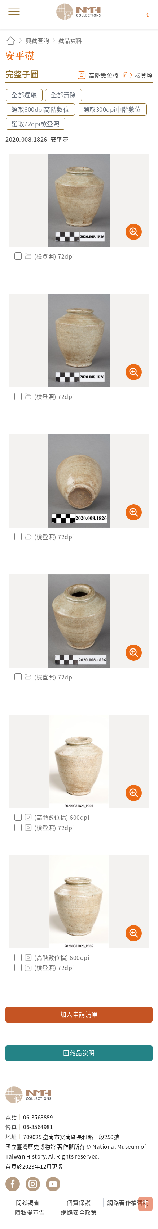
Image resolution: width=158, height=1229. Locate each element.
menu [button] (14, 11)
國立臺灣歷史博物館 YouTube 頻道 (53, 1184)
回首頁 (10, 40)
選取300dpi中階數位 (112, 109)
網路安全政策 (79, 1212)
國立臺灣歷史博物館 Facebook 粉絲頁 (12, 1184)
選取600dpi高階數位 (40, 109)
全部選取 (24, 95)
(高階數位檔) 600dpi (56, 817)
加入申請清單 (79, 1014)
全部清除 (63, 95)
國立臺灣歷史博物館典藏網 (80, 11)
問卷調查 (28, 1202)
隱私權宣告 (30, 1212)
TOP (145, 1204)
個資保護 (79, 1202)
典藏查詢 (37, 40)
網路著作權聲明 (128, 1202)
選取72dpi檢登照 (36, 123)
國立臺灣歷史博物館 (30, 1094)
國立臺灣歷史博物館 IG (33, 1184)
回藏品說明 (79, 1052)
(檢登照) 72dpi (48, 256)
